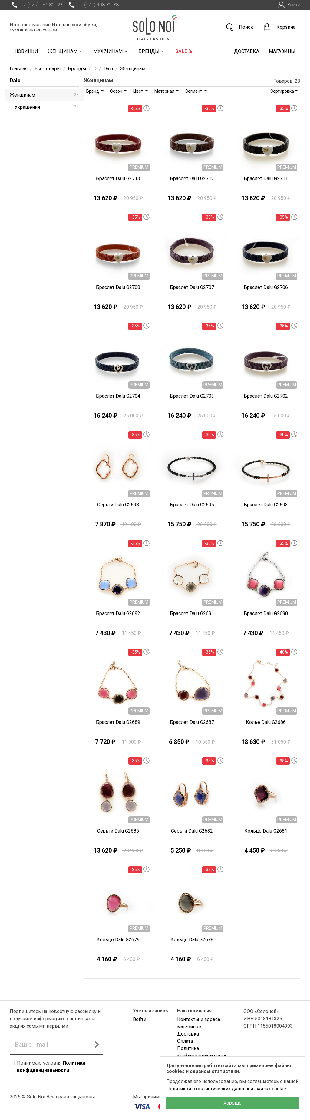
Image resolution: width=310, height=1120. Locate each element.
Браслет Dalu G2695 (192, 505)
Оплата (185, 1041)
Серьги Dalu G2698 (118, 505)
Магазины (282, 51)
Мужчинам (111, 51)
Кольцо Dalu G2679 (118, 940)
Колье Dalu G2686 (266, 722)
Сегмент (194, 91)
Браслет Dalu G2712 (192, 178)
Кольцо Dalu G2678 (191, 940)
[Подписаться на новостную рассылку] (96, 1044)
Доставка (246, 51)
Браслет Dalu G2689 (118, 722)
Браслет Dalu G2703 (192, 396)
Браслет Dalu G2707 (192, 287)
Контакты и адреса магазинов (198, 1022)
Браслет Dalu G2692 (118, 613)
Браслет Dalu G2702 (266, 396)
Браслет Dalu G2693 (266, 505)
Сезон (116, 91)
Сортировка (282, 91)
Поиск (239, 27)
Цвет (138, 91)
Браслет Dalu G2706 (266, 287)
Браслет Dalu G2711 (266, 178)
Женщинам (66, 51)
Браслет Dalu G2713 (118, 178)
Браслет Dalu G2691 (192, 613)
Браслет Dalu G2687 (192, 722)
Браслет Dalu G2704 (118, 396)
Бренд (93, 91)
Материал (164, 91)
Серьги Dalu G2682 (192, 831)
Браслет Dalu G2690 (266, 613)
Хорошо (232, 1103)
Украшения (47, 107)
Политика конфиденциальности (201, 1052)
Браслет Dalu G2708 (118, 287)
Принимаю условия (51, 1066)
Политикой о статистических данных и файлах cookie (226, 1089)
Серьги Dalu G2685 (118, 831)
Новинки (26, 51)
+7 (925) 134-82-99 (36, 4)
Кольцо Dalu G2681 (265, 831)
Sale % (183, 51)
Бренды (152, 51)
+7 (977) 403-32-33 (93, 4)
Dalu (15, 80)
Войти (288, 4)
